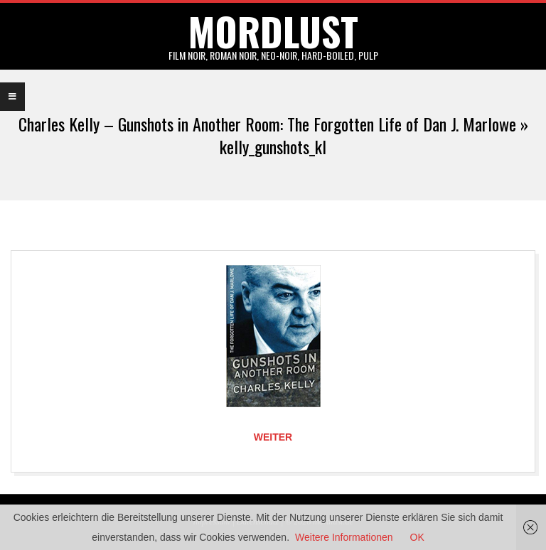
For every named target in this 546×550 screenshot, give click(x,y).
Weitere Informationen (343, 537)
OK (417, 537)
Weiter (273, 437)
